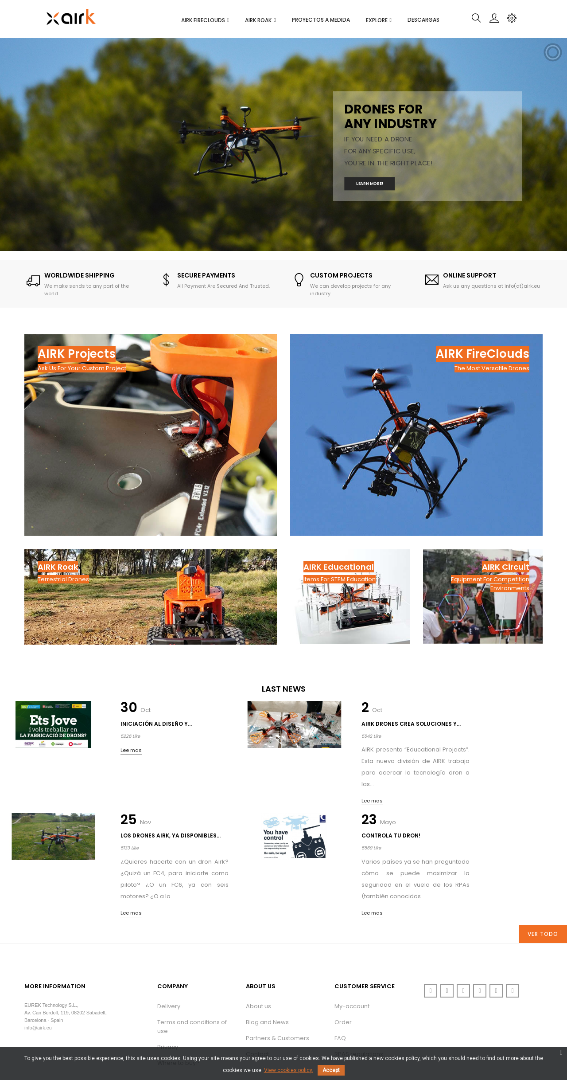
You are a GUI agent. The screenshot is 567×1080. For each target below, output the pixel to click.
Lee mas (83, 759)
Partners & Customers (277, 981)
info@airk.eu (38, 971)
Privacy (167, 990)
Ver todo (543, 876)
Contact (257, 997)
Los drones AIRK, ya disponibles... (392, 728)
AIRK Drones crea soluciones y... (244, 728)
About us (258, 949)
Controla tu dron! (537, 724)
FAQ (340, 981)
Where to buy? (178, 1006)
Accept (331, 1070)
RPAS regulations (358, 997)
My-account (351, 949)
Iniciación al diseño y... (93, 728)
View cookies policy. (288, 1070)
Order (343, 965)
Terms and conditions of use (192, 969)
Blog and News (267, 965)
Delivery (168, 949)
